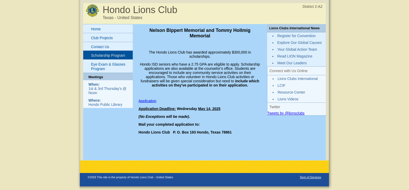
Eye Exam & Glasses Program (108, 66)
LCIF (281, 85)
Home (96, 29)
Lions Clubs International (298, 79)
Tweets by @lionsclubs (286, 113)
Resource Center (291, 92)
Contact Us (100, 47)
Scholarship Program (108, 55)
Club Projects (102, 38)
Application (148, 101)
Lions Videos (288, 99)
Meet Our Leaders (292, 63)
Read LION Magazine (294, 56)
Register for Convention (296, 36)
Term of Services (310, 177)
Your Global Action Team (297, 49)
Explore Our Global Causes (299, 43)
